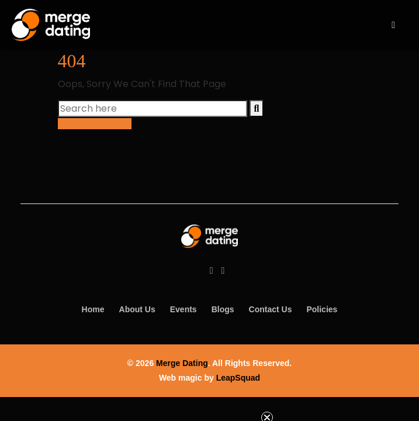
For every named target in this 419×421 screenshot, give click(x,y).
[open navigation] (393, 25)
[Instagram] (223, 270)
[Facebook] (211, 270)
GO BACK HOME (94, 123)
